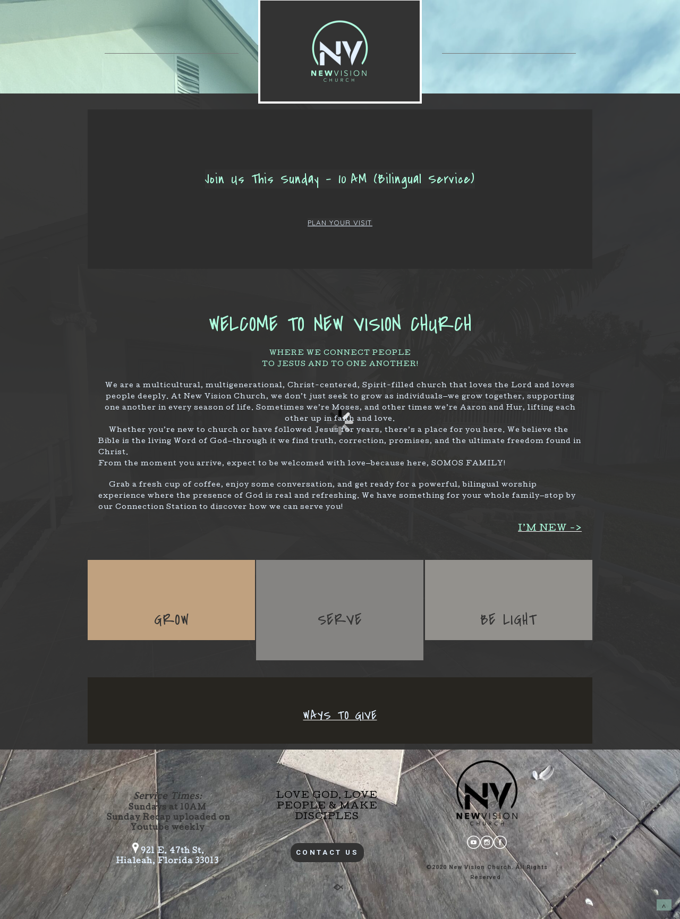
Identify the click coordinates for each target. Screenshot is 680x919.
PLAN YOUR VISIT (340, 222)
